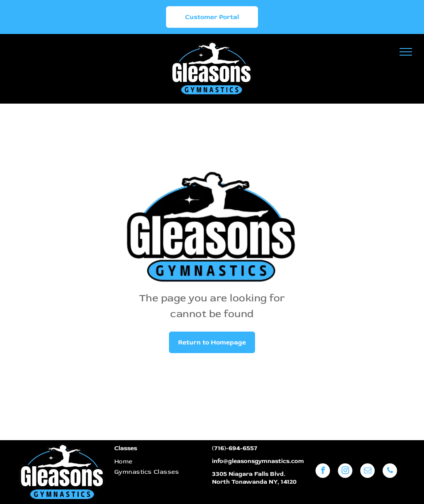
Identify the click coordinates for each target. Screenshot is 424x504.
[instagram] (345, 471)
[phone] (390, 471)
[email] (367, 471)
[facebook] (323, 471)
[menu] (406, 52)
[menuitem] (158, 461)
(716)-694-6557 (235, 448)
